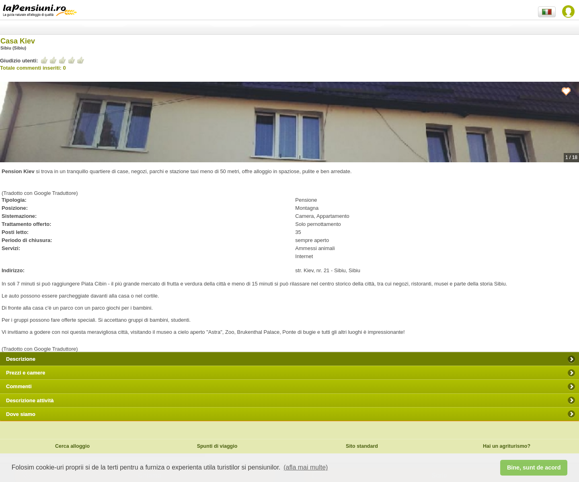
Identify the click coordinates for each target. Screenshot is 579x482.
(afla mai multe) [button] (305, 467)
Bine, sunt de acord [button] (534, 467)
